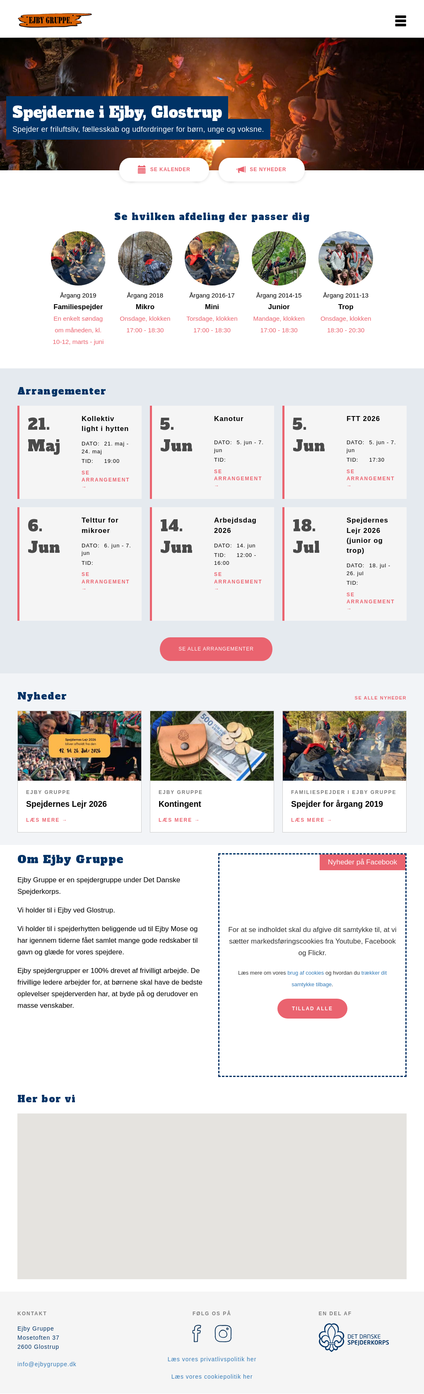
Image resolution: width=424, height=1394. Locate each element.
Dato (90, 443)
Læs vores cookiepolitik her (212, 1376)
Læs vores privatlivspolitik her (212, 1359)
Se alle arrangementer (216, 649)
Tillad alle (312, 1009)
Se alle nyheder (381, 697)
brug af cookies (305, 973)
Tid (87, 461)
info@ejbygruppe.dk (47, 1364)
